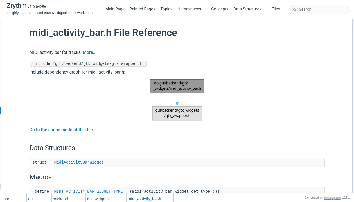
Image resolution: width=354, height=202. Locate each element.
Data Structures (249, 9)
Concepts (219, 9)
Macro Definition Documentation (316, 102)
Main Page (115, 9)
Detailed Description (307, 96)
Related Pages (142, 9)
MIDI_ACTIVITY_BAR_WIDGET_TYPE (134, 191)
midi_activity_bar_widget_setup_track (324, 78)
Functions (299, 65)
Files (278, 9)
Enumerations (302, 47)
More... (135, 52)
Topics (166, 9)
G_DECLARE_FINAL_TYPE (317, 72)
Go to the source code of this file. (107, 129)
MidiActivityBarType (311, 53)
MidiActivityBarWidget (124, 162)
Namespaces (191, 9)
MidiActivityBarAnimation (314, 59)
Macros (297, 34)
